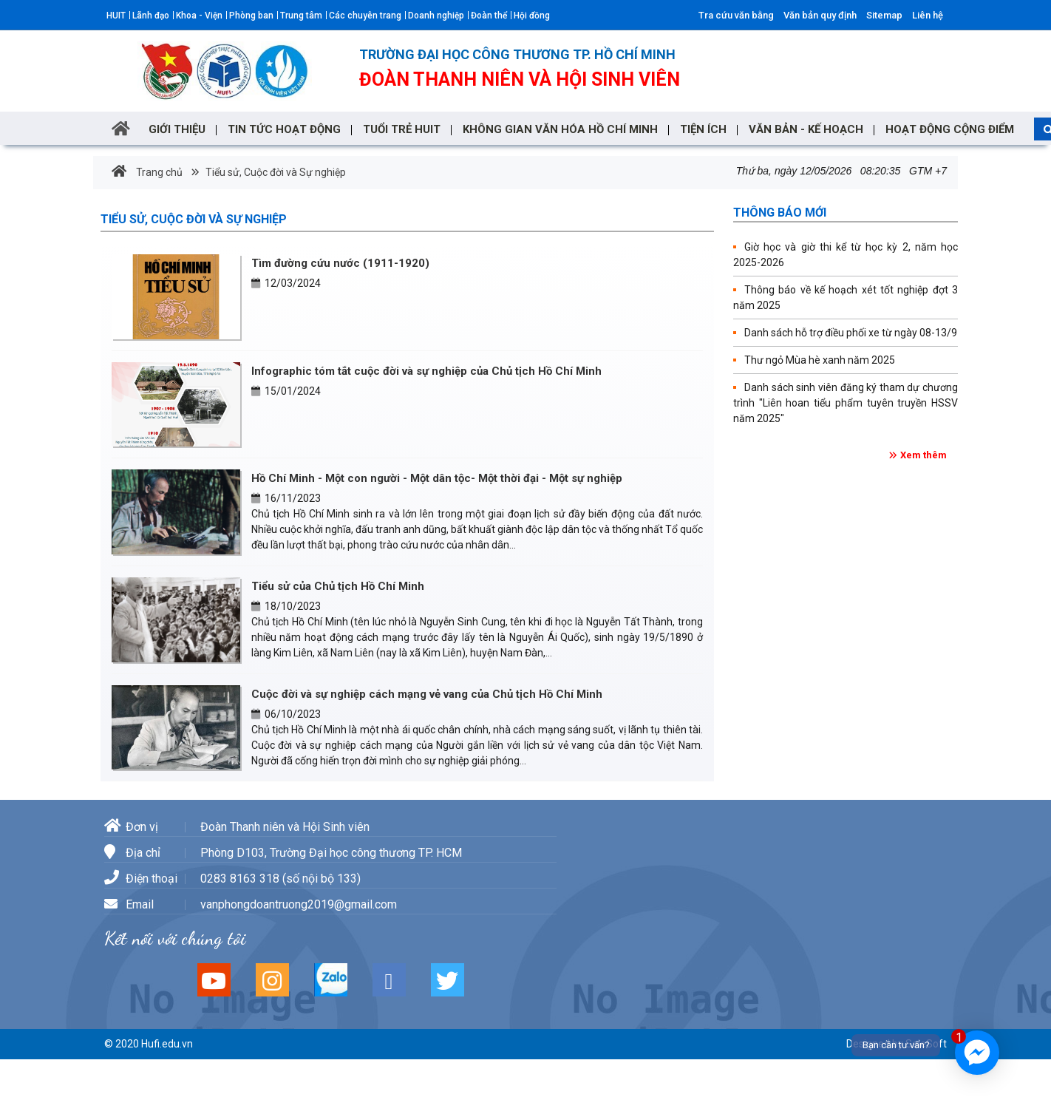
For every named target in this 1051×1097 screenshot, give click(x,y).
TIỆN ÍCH (703, 129)
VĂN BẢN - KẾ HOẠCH (806, 129)
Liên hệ (927, 15)
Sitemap (884, 15)
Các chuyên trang (365, 15)
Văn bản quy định (820, 15)
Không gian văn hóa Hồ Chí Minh (560, 129)
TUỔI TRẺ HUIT (402, 129)
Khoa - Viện (199, 15)
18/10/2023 (286, 606)
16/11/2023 (286, 498)
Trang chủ (147, 172)
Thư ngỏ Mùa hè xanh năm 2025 (819, 360)
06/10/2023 (286, 714)
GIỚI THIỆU (177, 129)
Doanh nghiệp (436, 15)
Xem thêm (923, 455)
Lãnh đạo (150, 15)
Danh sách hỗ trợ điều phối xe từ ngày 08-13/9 (850, 333)
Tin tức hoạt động (284, 129)
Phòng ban (251, 15)
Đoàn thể (489, 15)
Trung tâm (301, 15)
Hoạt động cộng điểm (949, 129)
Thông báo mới (779, 213)
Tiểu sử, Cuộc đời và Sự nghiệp (274, 172)
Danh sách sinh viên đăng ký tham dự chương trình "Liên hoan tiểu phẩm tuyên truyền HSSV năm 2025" (845, 402)
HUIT (116, 15)
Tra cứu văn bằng (736, 15)
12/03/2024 (286, 283)
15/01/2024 (286, 391)
